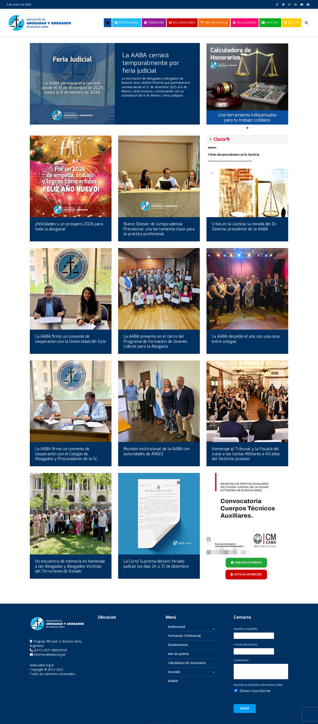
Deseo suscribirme (255, 690)
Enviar (244, 708)
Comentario (242, 660)
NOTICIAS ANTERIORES (246, 574)
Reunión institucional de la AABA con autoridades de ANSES (156, 451)
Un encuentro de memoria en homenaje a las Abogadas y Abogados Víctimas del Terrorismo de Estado (70, 566)
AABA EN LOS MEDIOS (246, 562)
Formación (154, 22)
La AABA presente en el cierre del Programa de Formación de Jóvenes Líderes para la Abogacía (155, 341)
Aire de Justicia (214, 22)
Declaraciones (182, 22)
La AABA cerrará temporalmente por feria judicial (150, 63)
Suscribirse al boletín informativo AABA (258, 685)
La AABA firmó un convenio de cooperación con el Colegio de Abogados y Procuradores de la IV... (66, 453)
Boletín (291, 22)
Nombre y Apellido (247, 629)
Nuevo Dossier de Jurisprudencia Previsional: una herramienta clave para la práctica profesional (159, 229)
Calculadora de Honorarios (187, 663)
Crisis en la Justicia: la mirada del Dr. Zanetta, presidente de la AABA (244, 226)
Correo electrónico (247, 644)
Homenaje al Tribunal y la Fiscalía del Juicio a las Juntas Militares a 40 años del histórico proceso (246, 453)
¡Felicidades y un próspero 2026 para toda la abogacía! (69, 226)
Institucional (126, 22)
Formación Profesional (184, 636)
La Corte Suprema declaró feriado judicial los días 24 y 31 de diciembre (156, 564)
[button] (247, 128)
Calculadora (244, 22)
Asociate (270, 22)
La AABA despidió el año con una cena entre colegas (245, 339)
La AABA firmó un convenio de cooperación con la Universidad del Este (70, 339)
